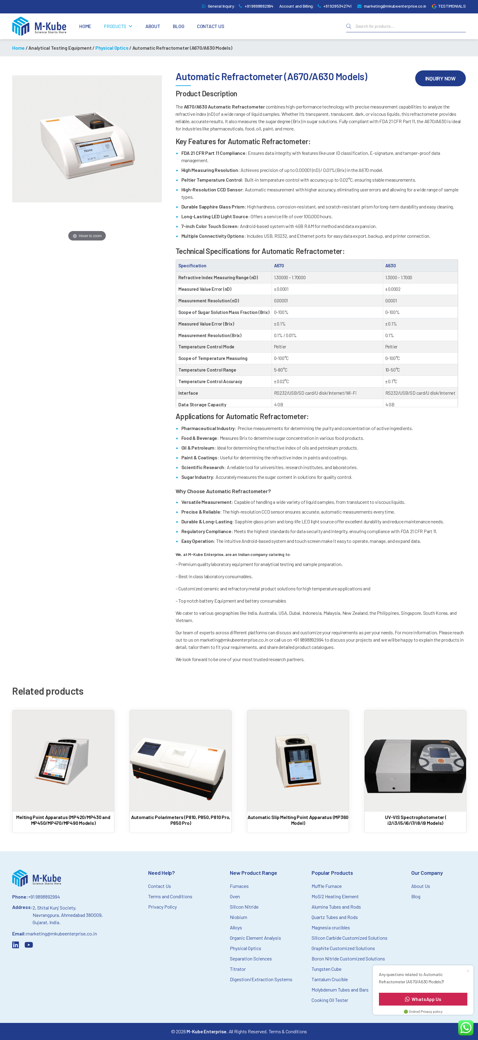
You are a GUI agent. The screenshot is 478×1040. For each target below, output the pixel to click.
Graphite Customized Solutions (343, 948)
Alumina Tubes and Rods (336, 907)
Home (85, 26)
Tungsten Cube (326, 969)
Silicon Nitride (244, 907)
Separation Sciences (251, 958)
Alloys (236, 927)
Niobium (238, 917)
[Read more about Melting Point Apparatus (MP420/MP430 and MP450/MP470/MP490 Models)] (63, 769)
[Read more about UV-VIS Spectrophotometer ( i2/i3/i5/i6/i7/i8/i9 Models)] (415, 769)
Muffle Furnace (327, 886)
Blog (178, 26)
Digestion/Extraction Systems (261, 979)
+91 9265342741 (337, 6)
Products (118, 26)
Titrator (238, 969)
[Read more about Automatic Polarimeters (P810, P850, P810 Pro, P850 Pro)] (180, 769)
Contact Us (210, 26)
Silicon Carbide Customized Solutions (349, 938)
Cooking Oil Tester (330, 1000)
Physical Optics (111, 48)
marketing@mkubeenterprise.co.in (395, 6)
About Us (420, 886)
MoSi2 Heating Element (335, 896)
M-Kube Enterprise (207, 1031)
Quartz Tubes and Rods (335, 917)
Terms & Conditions (288, 1031)
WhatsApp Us (423, 999)
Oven (235, 896)
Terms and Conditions (170, 896)
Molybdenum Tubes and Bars (340, 989)
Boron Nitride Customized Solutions (348, 958)
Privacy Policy (162, 907)
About (152, 26)
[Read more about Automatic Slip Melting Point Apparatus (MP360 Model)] (298, 769)
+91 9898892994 (258, 6)
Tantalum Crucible (330, 979)
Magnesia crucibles (331, 927)
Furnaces (239, 886)
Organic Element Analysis (255, 938)
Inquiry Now (440, 78)
